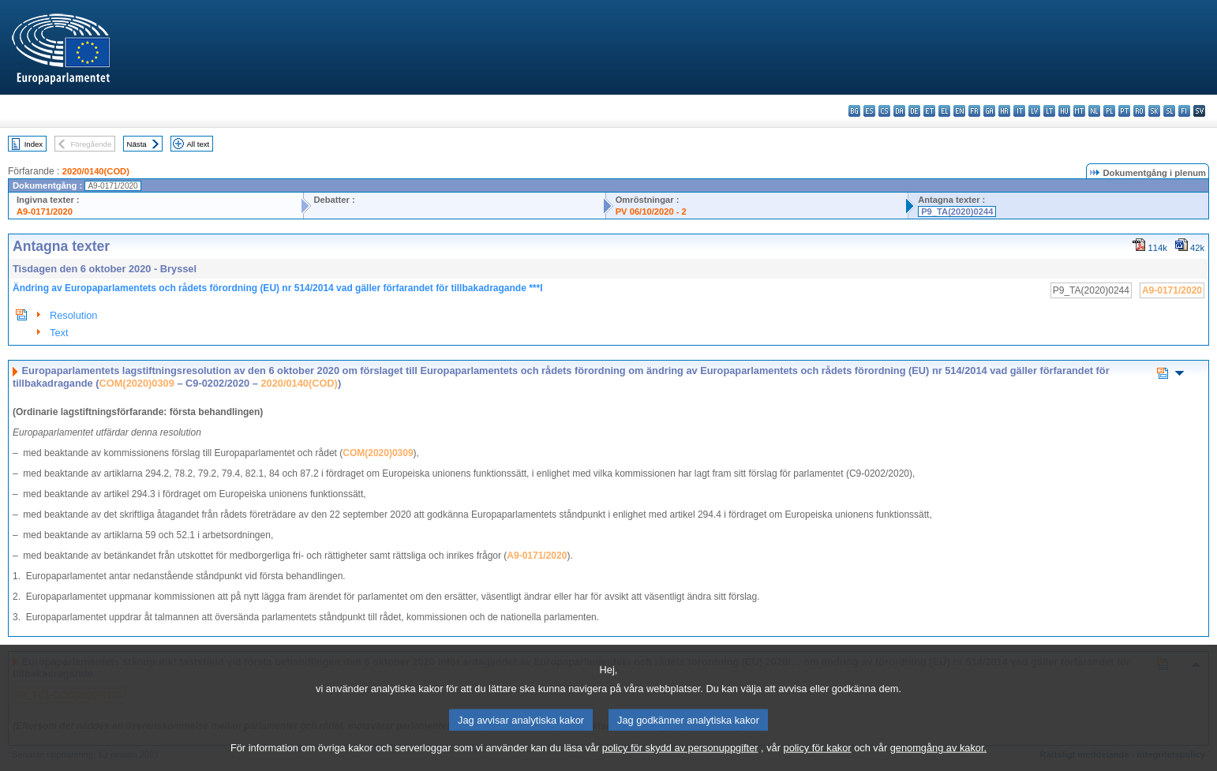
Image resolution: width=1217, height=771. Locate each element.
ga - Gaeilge (989, 111)
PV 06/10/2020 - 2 (651, 211)
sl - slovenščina (1169, 111)
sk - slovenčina (1154, 111)
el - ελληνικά (944, 111)
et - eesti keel (929, 111)
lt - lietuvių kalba (1049, 111)
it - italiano (1019, 111)
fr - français (974, 111)
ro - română (1139, 111)
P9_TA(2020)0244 (957, 211)
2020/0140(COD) (95, 171)
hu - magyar (1064, 111)
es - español (869, 111)
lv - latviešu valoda (1034, 111)
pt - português (1124, 111)
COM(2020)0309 (136, 383)
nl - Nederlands (1094, 111)
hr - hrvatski (1004, 111)
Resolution (73, 315)
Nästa (137, 144)
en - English (959, 111)
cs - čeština (884, 111)
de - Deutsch (914, 111)
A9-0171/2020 (45, 211)
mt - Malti (1079, 111)
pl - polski (1109, 111)
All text (197, 144)
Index (33, 144)
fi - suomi (1184, 111)
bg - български (854, 111)
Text (59, 333)
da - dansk (899, 111)
